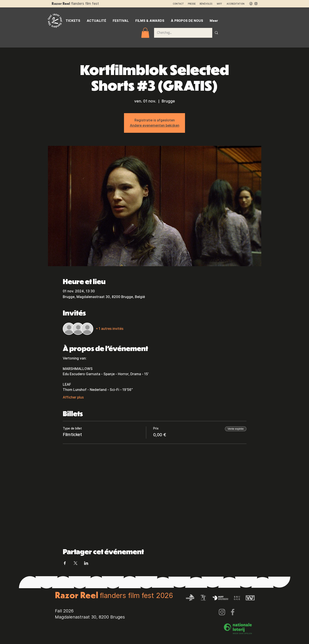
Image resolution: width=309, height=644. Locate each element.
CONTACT (178, 3)
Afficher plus (73, 397)
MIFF (221, 3)
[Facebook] (232, 612)
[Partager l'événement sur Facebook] (65, 563)
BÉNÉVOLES (206, 3)
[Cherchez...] (180, 33)
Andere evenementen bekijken (154, 125)
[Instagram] (222, 612)
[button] (145, 33)
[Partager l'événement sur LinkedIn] (86, 563)
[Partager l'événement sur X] (75, 563)
